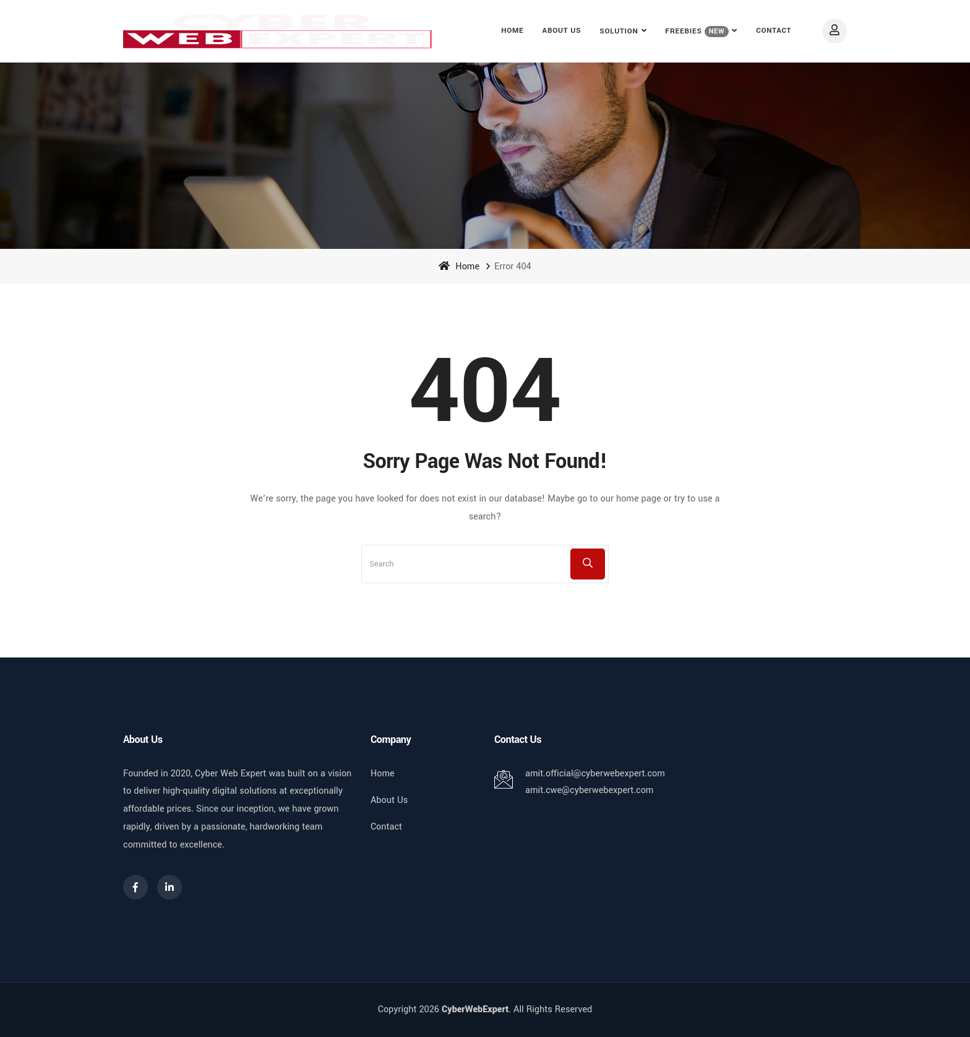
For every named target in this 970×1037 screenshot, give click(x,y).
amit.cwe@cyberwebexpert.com (589, 790)
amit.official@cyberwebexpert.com (595, 773)
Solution (618, 31)
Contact (773, 30)
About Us (562, 30)
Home (512, 30)
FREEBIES (697, 31)
